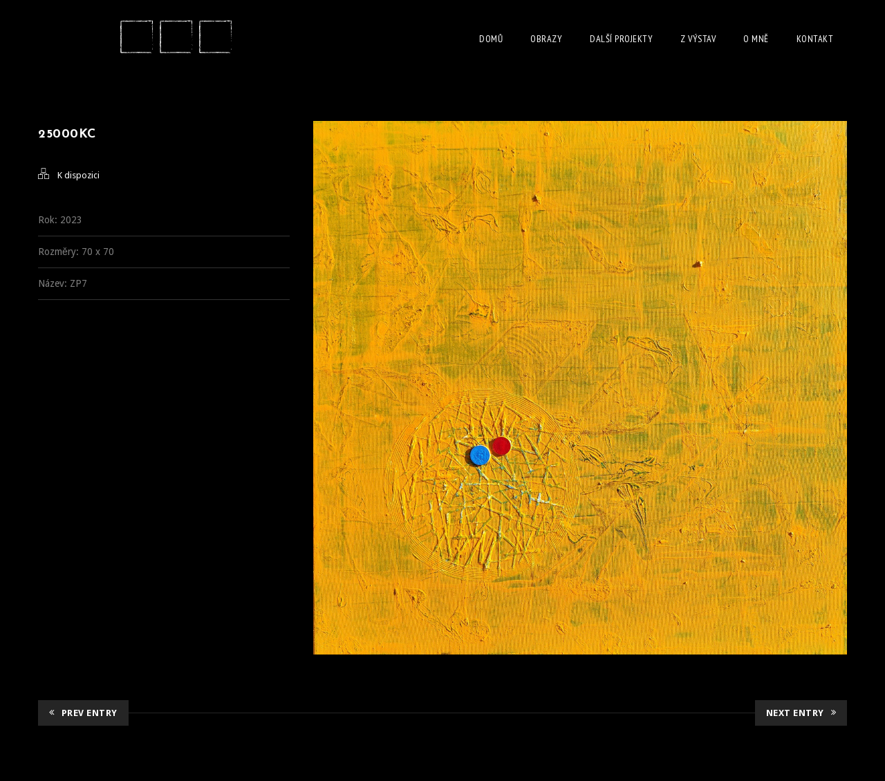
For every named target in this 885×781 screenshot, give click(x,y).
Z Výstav (698, 38)
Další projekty (621, 38)
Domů (491, 38)
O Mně (756, 38)
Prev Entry (83, 713)
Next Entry (801, 713)
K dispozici (78, 175)
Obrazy (546, 38)
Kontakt (815, 38)
